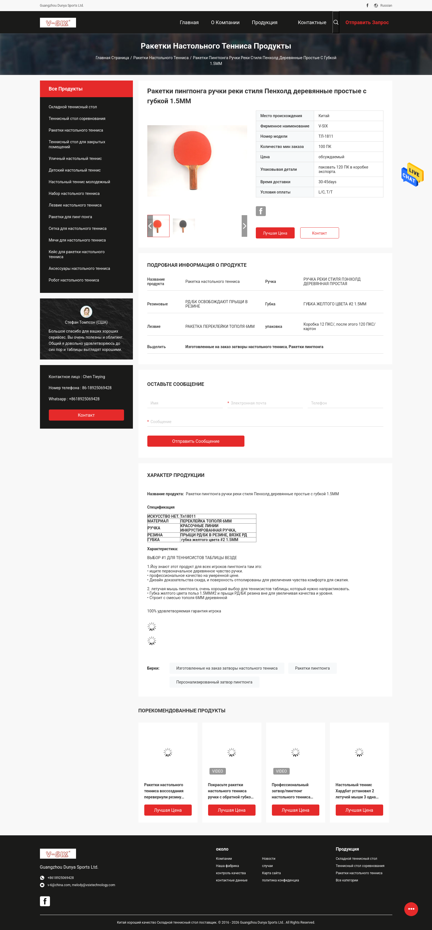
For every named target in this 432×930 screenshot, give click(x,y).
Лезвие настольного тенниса (75, 205)
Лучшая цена (275, 233)
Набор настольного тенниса (74, 193)
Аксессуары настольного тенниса (79, 268)
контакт (86, 415)
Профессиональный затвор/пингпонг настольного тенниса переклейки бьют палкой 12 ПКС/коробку (295, 791)
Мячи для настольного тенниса (77, 240)
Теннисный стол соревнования (77, 118)
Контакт (319, 233)
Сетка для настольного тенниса (78, 228)
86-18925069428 (97, 388)
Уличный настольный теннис (75, 158)
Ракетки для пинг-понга (70, 217)
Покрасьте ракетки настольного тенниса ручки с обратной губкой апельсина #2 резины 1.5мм (230, 791)
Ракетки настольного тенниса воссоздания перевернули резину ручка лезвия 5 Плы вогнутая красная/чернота (164, 791)
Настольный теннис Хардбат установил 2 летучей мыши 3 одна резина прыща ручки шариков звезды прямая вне (359, 791)
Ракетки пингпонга (312, 668)
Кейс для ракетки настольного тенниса (77, 254)
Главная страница (112, 58)
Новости (268, 859)
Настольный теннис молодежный (79, 182)
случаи (267, 866)
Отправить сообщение (196, 441)
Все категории (347, 880)
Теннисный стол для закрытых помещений (77, 144)
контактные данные (231, 880)
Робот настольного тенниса (74, 280)
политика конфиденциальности (280, 880)
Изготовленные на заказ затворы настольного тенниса (227, 668)
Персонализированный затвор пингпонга (214, 682)
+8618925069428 (84, 399)
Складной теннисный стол (73, 107)
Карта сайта (271, 873)
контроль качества (231, 873)
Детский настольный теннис (75, 170)
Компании (224, 859)
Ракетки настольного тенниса (161, 58)
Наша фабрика (227, 866)
